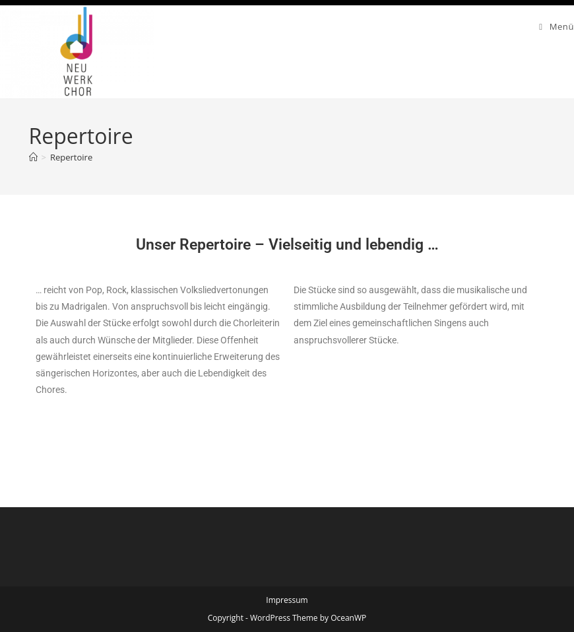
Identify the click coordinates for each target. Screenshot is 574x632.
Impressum (286, 600)
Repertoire (71, 157)
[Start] (33, 157)
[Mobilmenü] (556, 26)
